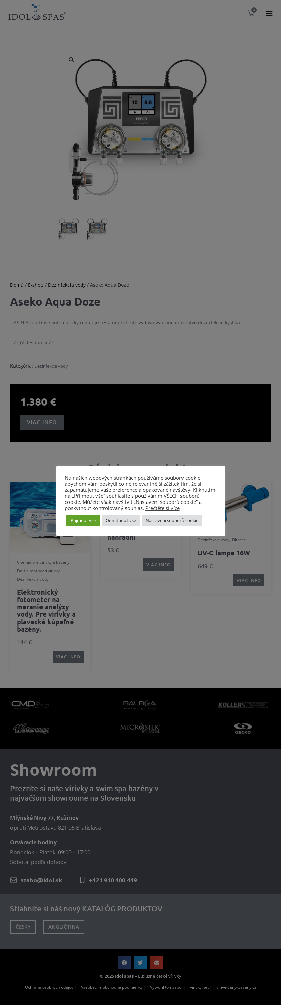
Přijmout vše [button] (83, 520)
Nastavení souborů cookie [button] (172, 520)
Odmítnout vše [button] (121, 520)
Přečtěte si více (162, 508)
